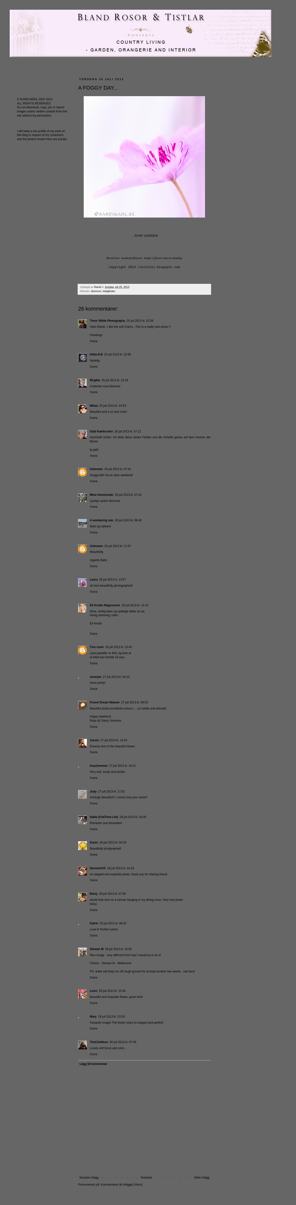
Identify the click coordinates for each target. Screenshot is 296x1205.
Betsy (94, 893)
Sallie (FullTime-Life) (104, 817)
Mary (93, 1016)
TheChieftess (99, 1042)
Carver (94, 740)
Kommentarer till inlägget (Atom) (121, 1184)
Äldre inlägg (201, 1177)
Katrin (94, 923)
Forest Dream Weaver (105, 702)
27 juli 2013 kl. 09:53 (134, 702)
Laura (94, 579)
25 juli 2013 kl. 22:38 (140, 320)
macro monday (172, 258)
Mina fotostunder (101, 495)
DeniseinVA (98, 868)
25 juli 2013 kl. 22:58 (117, 354)
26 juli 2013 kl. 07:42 (128, 495)
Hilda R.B (96, 354)
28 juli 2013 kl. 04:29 (112, 842)
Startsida (146, 1177)
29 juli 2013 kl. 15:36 (112, 991)
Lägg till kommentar (93, 1064)
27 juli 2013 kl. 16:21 (122, 765)
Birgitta (95, 380)
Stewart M (97, 949)
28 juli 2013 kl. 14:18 (120, 868)
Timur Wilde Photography (107, 320)
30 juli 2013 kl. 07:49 (122, 1042)
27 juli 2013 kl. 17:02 (111, 791)
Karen (94, 842)
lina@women (99, 765)
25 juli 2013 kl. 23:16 (114, 380)
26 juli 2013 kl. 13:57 (112, 579)
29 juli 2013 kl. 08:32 (113, 923)
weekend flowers (132, 258)
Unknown (96, 469)
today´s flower (153, 258)
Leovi (93, 991)
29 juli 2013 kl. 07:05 (112, 893)
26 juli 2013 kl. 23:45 (118, 647)
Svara (93, 341)
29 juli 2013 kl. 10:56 (118, 949)
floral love (113, 258)
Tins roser (97, 647)
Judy (93, 791)
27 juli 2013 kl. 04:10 (116, 677)
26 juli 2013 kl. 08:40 (128, 520)
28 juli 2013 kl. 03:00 (133, 817)
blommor (96, 291)
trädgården (109, 291)
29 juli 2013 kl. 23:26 (111, 1016)
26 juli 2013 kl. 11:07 (117, 546)
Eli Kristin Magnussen (105, 605)
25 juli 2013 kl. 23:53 (112, 405)
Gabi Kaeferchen (101, 431)
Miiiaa (94, 405)
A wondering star (102, 520)
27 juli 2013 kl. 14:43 (113, 740)
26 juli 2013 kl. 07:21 (127, 431)
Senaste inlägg (89, 1177)
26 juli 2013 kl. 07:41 (117, 469)
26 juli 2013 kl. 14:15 (135, 605)
